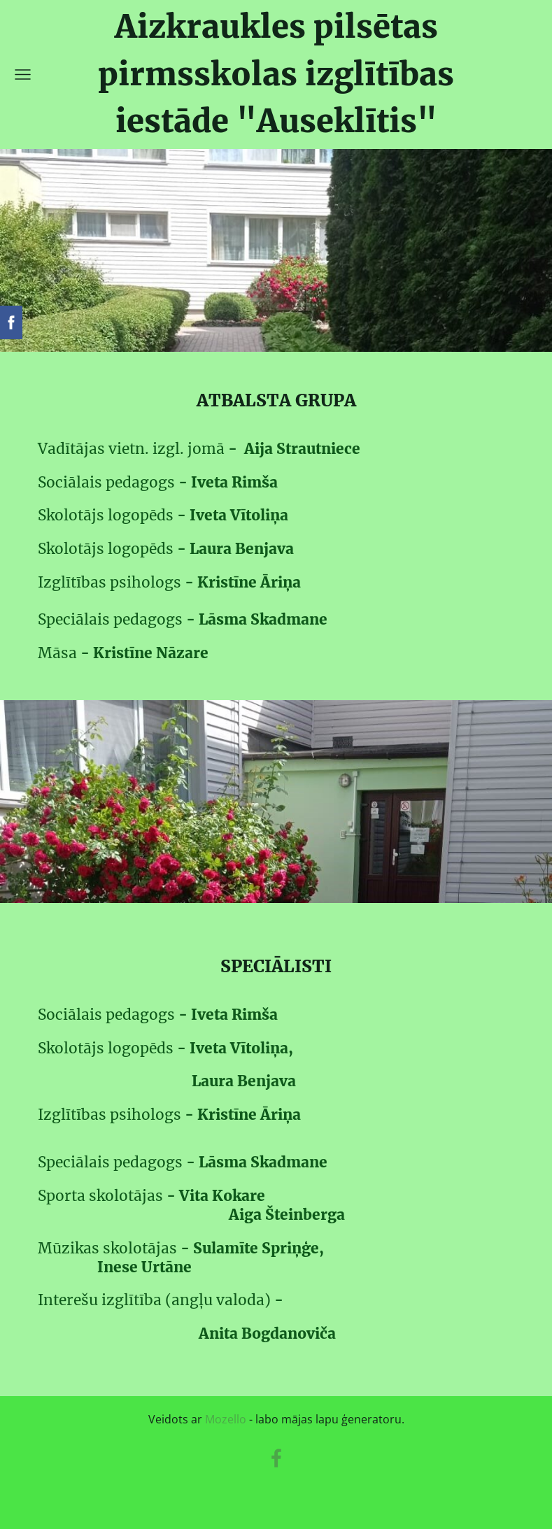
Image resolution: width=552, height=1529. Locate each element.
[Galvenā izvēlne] (22, 74)
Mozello (225, 1419)
